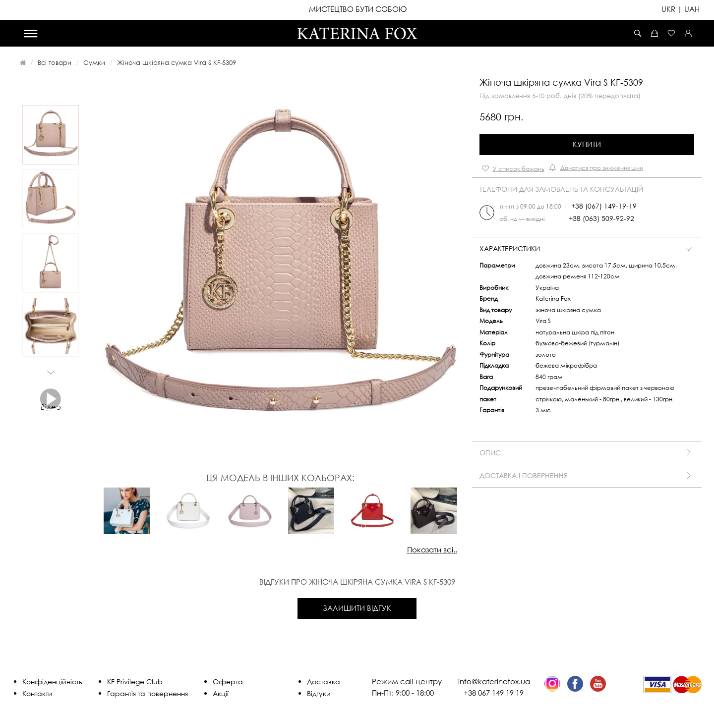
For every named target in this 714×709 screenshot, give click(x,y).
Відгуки (319, 693)
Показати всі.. (432, 549)
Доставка (323, 681)
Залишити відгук (357, 607)
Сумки (94, 62)
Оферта (228, 681)
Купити (587, 144)
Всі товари (54, 62)
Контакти (37, 693)
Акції (221, 693)
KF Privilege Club (135, 681)
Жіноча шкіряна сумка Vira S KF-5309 (176, 62)
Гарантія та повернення (147, 693)
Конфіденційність (52, 681)
